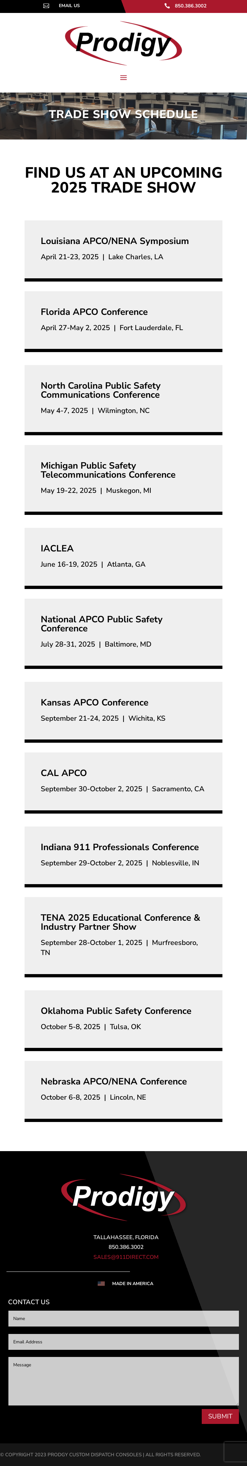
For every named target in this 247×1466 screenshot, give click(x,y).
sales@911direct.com (126, 1257)
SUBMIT (220, 1416)
